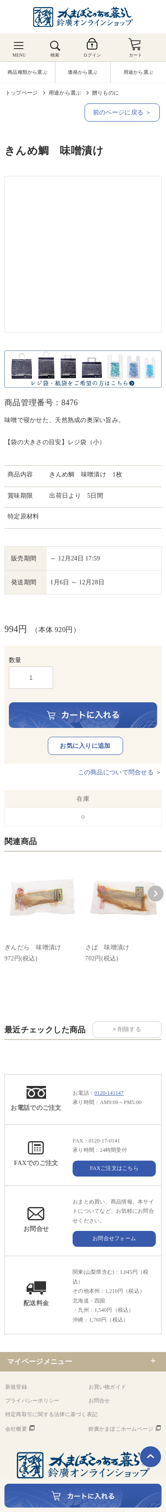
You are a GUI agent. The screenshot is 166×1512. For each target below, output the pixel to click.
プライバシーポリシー (32, 1401)
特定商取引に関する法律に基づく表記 (51, 1414)
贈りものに (105, 93)
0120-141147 (109, 1093)
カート (136, 55)
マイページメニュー (39, 1361)
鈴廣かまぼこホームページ (121, 1429)
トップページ (21, 93)
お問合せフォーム (114, 1238)
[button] (155, 893)
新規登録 (16, 1387)
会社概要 (16, 1429)
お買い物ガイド (108, 1387)
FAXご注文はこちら (114, 1168)
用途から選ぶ (65, 93)
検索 (54, 55)
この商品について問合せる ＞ (120, 772)
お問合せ (99, 1401)
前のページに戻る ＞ (122, 112)
